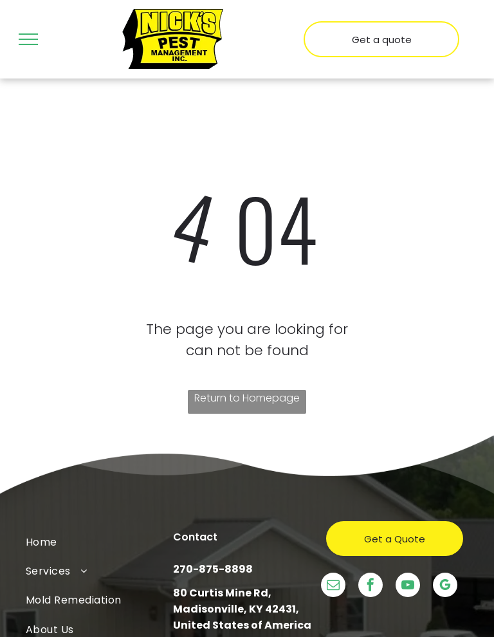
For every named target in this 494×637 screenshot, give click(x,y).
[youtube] (408, 586)
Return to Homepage (247, 398)
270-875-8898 (213, 569)
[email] (333, 586)
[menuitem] (99, 541)
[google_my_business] (445, 586)
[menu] (28, 39)
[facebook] (370, 586)
